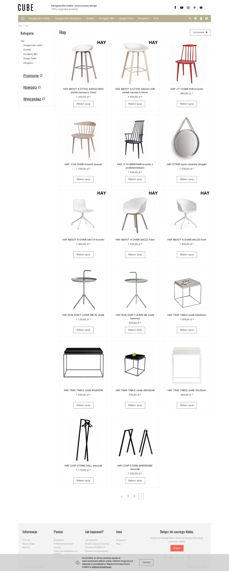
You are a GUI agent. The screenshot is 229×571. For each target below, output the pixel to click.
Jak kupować (91, 540)
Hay (22, 41)
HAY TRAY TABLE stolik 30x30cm (187, 390)
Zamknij (146, 562)
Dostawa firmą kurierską (96, 551)
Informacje (30, 532)
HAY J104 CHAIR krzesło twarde (83, 164)
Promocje (31, 76)
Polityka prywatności (63, 543)
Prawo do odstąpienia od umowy (65, 552)
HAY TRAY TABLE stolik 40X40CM (135, 390)
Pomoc (58, 532)
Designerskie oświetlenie (68, 18)
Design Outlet (126, 18)
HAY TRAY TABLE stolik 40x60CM (83, 390)
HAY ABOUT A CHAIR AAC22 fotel (135, 239)
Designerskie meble (39, 18)
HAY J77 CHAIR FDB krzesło (187, 88)
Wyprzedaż (32, 99)
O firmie (26, 540)
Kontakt (26, 547)
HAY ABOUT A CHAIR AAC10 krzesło (83, 239)
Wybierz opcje (83, 104)
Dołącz (177, 548)
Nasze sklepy (29, 543)
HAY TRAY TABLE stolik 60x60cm (187, 314)
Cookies (57, 547)
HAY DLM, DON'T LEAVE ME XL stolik (83, 314)
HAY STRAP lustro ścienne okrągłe (187, 164)
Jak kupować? (94, 532)
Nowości (30, 87)
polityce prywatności (101, 567)
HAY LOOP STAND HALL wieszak (83, 465)
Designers (143, 18)
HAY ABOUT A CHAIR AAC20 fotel (186, 239)
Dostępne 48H (106, 18)
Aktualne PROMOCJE (95, 547)
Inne (119, 532)
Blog (156, 18)
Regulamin (59, 540)
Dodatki (90, 18)
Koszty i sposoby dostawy (97, 543)
